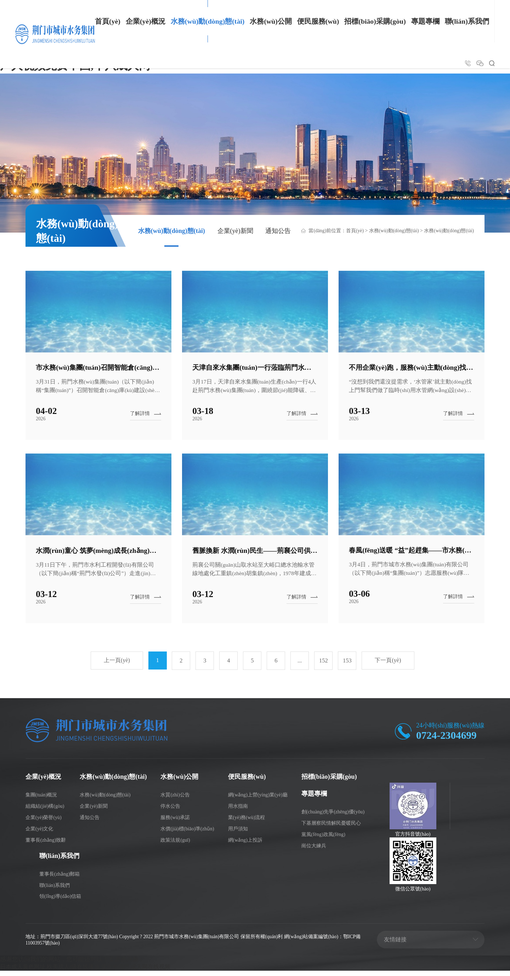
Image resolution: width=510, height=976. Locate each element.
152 (323, 666)
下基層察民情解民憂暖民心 (331, 828)
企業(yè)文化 (39, 833)
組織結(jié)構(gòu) (45, 811)
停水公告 (170, 811)
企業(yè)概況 (145, 21)
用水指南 (238, 811)
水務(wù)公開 (270, 21)
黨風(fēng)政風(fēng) (323, 839)
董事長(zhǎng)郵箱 (59, 879)
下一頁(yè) (389, 666)
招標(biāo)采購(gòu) (375, 21)
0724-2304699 (447, 741)
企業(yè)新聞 (235, 231)
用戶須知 (238, 833)
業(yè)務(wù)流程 (246, 822)
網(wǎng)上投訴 (245, 845)
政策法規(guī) (175, 845)
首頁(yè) (107, 21)
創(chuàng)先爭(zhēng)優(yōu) (333, 816)
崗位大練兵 (313, 850)
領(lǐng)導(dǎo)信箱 (60, 901)
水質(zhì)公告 (174, 799)
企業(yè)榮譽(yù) (44, 822)
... (300, 666)
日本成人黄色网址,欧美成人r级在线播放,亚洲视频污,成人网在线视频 (90, 972)
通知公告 (278, 231)
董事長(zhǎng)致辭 (46, 845)
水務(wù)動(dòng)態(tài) (208, 21)
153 (347, 666)
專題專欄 (425, 21)
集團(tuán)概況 (41, 799)
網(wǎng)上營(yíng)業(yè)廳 (258, 799)
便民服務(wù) (318, 21)
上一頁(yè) (116, 666)
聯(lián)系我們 (467, 21)
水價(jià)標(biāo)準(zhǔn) (187, 833)
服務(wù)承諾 (174, 822)
